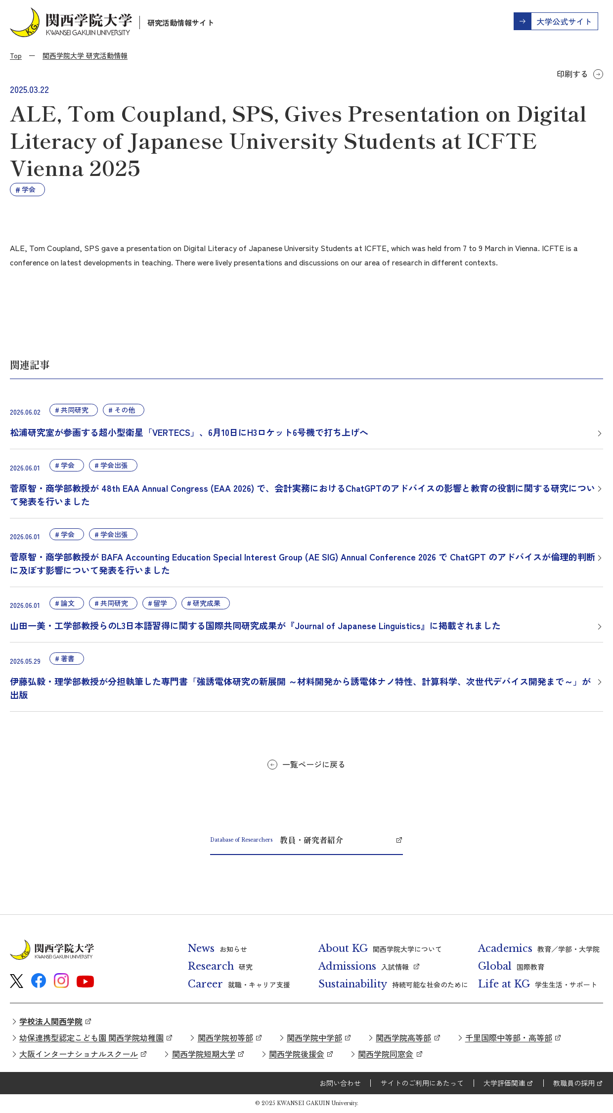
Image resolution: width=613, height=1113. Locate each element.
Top (16, 55)
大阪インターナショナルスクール (78, 1054)
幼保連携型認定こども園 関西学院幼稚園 (91, 1037)
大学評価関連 (504, 1083)
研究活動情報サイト (180, 22)
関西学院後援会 (296, 1054)
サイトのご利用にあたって (422, 1083)
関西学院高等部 (403, 1037)
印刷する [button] (572, 74)
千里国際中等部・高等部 (508, 1037)
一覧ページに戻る (314, 764)
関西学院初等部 (225, 1037)
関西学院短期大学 (203, 1054)
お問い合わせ (340, 1083)
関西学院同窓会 (385, 1054)
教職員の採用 (574, 1083)
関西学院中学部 (314, 1037)
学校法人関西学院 (51, 1021)
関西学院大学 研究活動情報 (85, 55)
